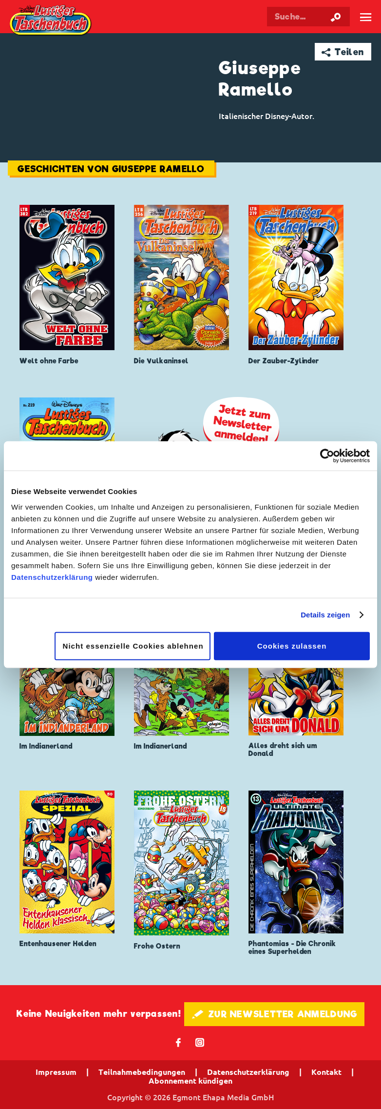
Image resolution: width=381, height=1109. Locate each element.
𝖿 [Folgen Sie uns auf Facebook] (178, 1042)
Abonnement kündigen (190, 1080)
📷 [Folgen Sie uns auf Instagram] (200, 1042)
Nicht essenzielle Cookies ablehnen (133, 645)
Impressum (56, 1072)
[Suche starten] (336, 16)
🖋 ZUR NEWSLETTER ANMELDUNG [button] (274, 1014)
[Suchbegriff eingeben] (308, 16)
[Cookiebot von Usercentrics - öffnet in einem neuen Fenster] (327, 456)
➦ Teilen (343, 52)
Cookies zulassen (292, 645)
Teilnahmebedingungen (141, 1072)
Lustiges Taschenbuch (51, 21)
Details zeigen (325, 615)
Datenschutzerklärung (52, 577)
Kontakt (326, 1072)
